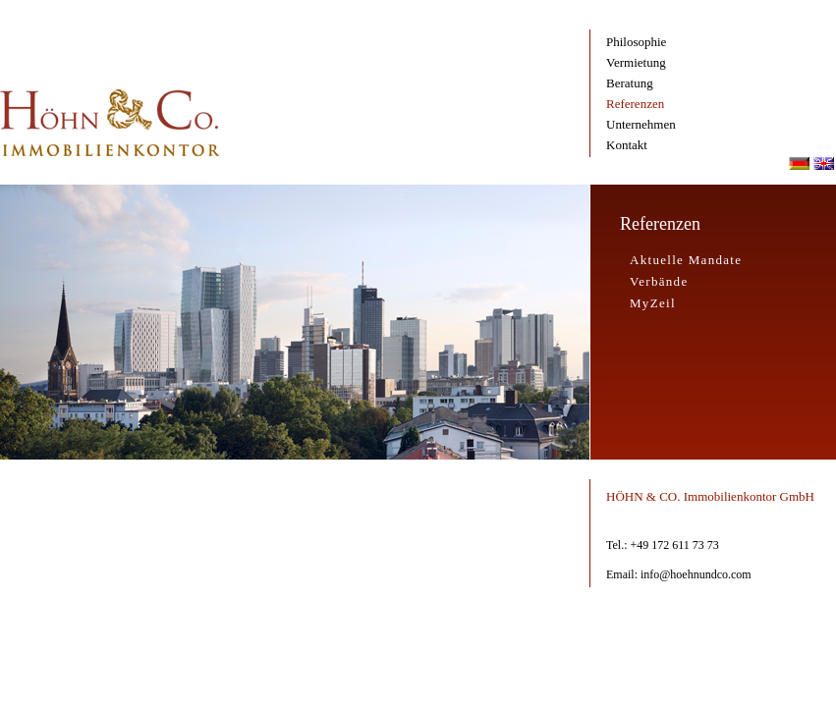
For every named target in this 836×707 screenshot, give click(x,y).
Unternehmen (641, 124)
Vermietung (636, 62)
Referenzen (635, 103)
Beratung (629, 83)
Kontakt (626, 144)
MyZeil (653, 303)
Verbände (659, 281)
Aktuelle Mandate (686, 259)
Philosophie (636, 41)
